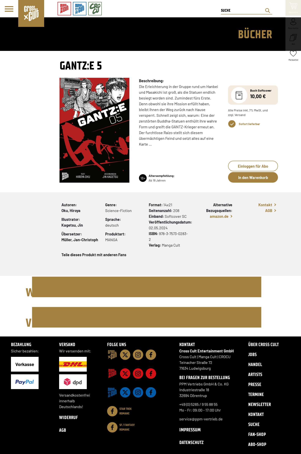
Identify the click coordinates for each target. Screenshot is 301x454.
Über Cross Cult (263, 344)
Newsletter (259, 404)
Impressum (190, 429)
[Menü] (9, 8)
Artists (255, 374)
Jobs (252, 354)
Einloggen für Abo (253, 166)
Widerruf (68, 417)
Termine (256, 394)
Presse (254, 384)
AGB (268, 210)
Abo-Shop (257, 444)
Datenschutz (191, 442)
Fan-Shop (257, 434)
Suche (254, 424)
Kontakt (265, 204)
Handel (255, 364)
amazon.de (219, 216)
